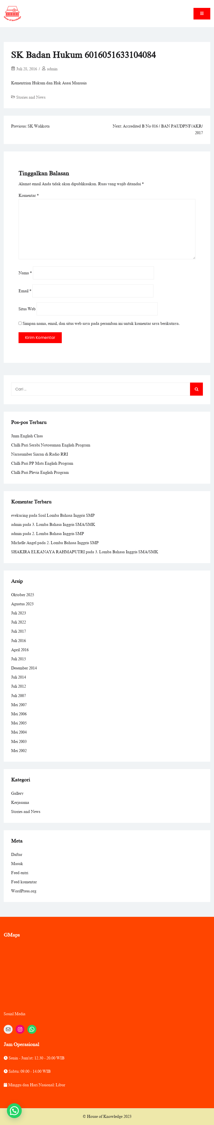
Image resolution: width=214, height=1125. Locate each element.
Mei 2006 (19, 714)
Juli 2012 (18, 686)
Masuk (17, 864)
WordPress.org (23, 891)
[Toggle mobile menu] (201, 13)
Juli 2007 (18, 696)
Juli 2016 (18, 641)
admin (52, 69)
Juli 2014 (18, 677)
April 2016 (20, 650)
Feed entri (19, 873)
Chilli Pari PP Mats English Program (42, 463)
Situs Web (27, 309)
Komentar (29, 195)
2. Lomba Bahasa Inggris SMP (58, 534)
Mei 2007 (19, 705)
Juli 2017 (18, 631)
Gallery (17, 793)
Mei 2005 (19, 723)
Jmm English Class (27, 436)
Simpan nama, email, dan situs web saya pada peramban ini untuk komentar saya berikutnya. (101, 323)
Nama (25, 273)
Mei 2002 (19, 751)
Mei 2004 (19, 732)
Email (25, 291)
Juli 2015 (18, 659)
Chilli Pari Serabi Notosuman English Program (50, 445)
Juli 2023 (18, 613)
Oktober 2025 (22, 595)
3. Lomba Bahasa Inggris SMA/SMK (63, 524)
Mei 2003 (19, 741)
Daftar (16, 854)
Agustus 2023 (22, 604)
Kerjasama (20, 802)
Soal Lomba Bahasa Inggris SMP (66, 515)
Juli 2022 (18, 622)
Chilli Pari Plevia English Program (40, 472)
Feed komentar (24, 882)
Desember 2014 (24, 668)
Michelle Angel (23, 543)
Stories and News (30, 97)
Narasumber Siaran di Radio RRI (39, 454)
